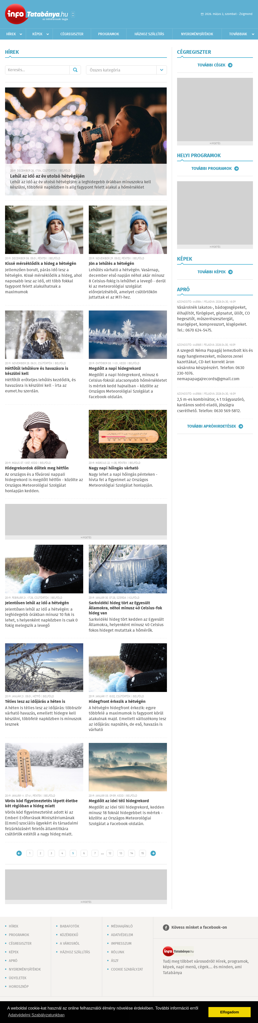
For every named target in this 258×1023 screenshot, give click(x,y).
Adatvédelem (122, 935)
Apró (13, 961)
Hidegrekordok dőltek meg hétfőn (37, 468)
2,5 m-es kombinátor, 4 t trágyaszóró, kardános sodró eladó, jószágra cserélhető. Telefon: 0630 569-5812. (211, 405)
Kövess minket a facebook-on (199, 927)
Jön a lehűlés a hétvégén (111, 264)
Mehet (75, 70)
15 (142, 853)
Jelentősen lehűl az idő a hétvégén (37, 603)
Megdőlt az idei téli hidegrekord (119, 801)
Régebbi (153, 853)
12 (110, 853)
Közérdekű (69, 935)
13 (120, 853)
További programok (211, 168)
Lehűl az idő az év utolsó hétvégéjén (47, 176)
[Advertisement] (86, 519)
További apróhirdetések (211, 426)
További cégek (211, 65)
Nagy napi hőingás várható (113, 468)
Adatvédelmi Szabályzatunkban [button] (36, 1015)
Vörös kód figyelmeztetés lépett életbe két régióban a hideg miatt (41, 803)
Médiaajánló (122, 926)
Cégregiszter (71, 34)
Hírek (11, 34)
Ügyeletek (17, 978)
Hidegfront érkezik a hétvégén (117, 702)
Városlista (73, 14)
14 (131, 853)
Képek (37, 34)
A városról (70, 943)
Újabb (19, 853)
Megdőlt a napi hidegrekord (115, 369)
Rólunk (117, 952)
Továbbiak (238, 34)
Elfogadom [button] (229, 1012)
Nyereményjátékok (197, 34)
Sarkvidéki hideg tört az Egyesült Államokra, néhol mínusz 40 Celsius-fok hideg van (125, 608)
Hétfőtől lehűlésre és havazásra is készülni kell (36, 371)
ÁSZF (115, 961)
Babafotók (69, 926)
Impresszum (121, 943)
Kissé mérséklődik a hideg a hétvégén (40, 264)
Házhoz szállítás (149, 34)
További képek (212, 272)
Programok (108, 34)
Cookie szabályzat (127, 969)
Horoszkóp (19, 987)
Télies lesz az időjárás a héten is (35, 702)
